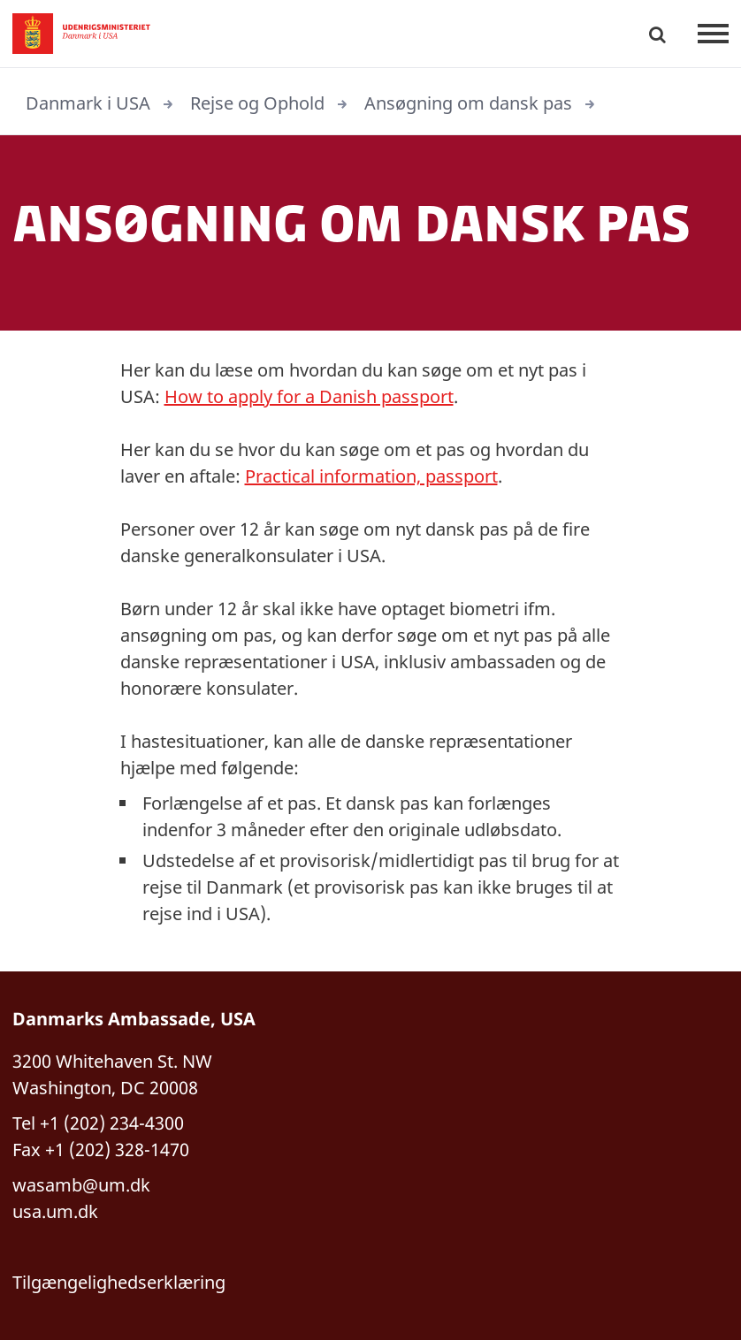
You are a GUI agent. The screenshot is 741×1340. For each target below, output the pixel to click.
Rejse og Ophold (257, 103)
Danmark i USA (88, 103)
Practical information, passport (371, 476)
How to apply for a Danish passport (309, 396)
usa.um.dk (55, 1211)
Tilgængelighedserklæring (118, 1282)
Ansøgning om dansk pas (468, 103)
